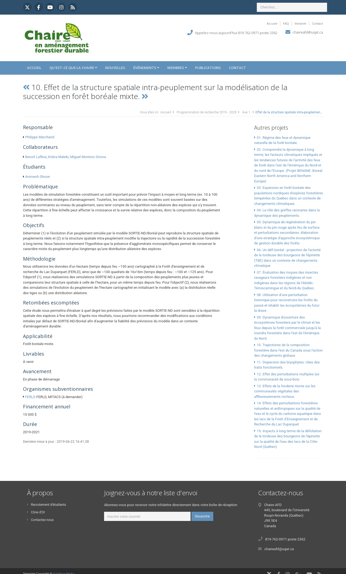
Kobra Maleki (58, 157)
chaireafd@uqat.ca (307, 32)
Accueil (272, 23)
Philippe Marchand (39, 137)
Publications (208, 67)
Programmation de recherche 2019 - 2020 (207, 112)
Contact (317, 23)
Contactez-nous (40, 520)
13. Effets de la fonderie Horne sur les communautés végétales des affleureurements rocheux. (284, 391)
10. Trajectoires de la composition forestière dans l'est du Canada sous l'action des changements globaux (288, 350)
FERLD (30, 397)
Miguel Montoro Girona (88, 157)
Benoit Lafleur (35, 157)
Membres (177, 67)
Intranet (300, 23)
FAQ (286, 23)
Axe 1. (246, 112)
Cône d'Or (36, 512)
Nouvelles (115, 67)
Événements (146, 67)
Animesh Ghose (37, 177)
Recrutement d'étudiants (46, 505)
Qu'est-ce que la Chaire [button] (73, 67)
